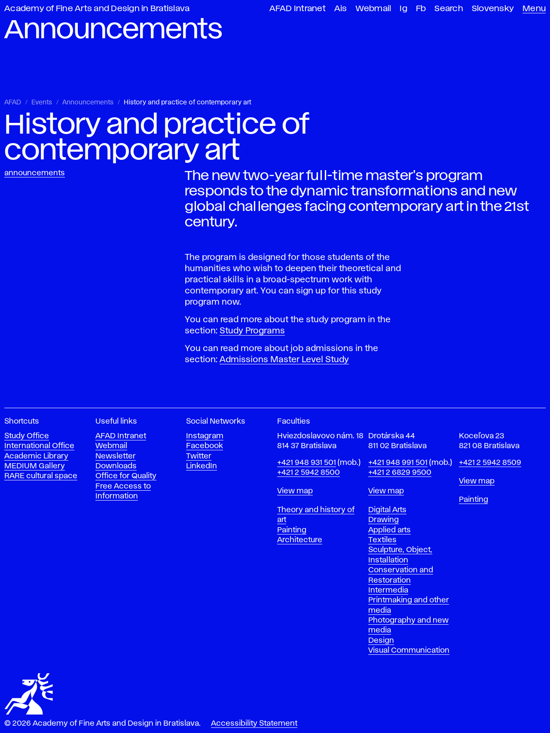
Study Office (26, 436)
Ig (403, 8)
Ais (340, 8)
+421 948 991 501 (398, 462)
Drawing (383, 519)
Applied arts (389, 530)
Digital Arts (387, 510)
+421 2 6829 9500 (399, 472)
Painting (291, 530)
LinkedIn (201, 466)
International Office (39, 446)
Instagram (204, 436)
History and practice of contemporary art (187, 103)
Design (381, 640)
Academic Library (36, 456)
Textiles (382, 540)
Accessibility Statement (254, 723)
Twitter (198, 456)
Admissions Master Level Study (284, 359)
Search (448, 8)
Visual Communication (408, 650)
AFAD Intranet (297, 8)
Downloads (116, 466)
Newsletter (115, 456)
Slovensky (493, 8)
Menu (534, 8)
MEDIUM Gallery (34, 466)
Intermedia (388, 590)
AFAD (12, 103)
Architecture (299, 540)
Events (41, 103)
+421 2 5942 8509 (490, 462)
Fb (421, 8)
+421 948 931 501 (306, 462)
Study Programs (252, 331)
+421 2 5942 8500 (308, 472)
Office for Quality (125, 476)
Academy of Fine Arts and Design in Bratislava (96, 8)
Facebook (204, 446)
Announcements (87, 103)
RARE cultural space (40, 476)
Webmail (373, 8)
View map (295, 491)
